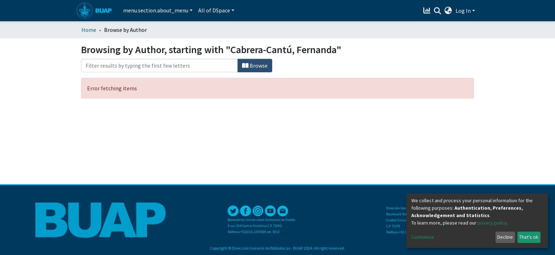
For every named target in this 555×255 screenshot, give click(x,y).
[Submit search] (437, 11)
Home (88, 29)
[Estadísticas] (428, 10)
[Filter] (159, 65)
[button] (448, 10)
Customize (422, 237)
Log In (463, 10)
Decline (505, 237)
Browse (255, 65)
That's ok (528, 237)
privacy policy (492, 223)
